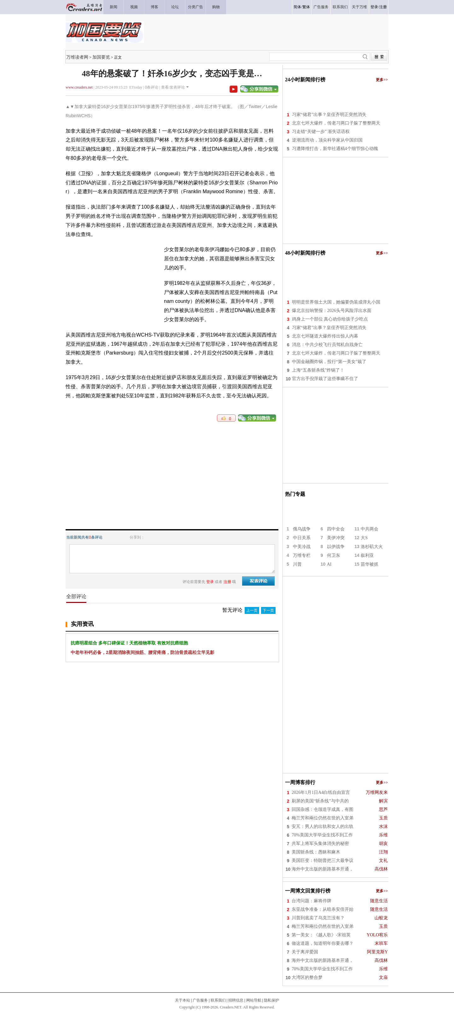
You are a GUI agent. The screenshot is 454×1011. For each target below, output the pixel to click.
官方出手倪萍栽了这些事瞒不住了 (325, 378)
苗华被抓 (369, 564)
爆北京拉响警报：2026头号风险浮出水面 (331, 310)
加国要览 (101, 57)
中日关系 (302, 537)
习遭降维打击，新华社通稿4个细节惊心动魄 (335, 148)
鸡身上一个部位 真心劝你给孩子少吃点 (330, 319)
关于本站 (182, 1000)
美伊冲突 (336, 537)
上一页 (252, 610)
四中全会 (336, 529)
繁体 (306, 7)
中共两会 (369, 529)
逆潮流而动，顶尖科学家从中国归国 (327, 140)
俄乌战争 (302, 529)
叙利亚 (367, 555)
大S (364, 537)
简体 (297, 7)
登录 (374, 7)
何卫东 (333, 555)
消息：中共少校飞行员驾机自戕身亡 (327, 344)
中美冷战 (302, 546)
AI (329, 564)
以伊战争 (336, 546)
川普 (297, 564)
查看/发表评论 (173, 87)
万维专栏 (302, 555)
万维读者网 (77, 57)
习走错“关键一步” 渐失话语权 (321, 131)
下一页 (268, 610)
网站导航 (253, 1000)
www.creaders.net (79, 87)
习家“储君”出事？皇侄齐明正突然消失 (329, 114)
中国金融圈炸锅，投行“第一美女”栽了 (329, 361)
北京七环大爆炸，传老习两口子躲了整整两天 (336, 123)
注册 (383, 7)
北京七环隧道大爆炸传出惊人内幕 (325, 336)
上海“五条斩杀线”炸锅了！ (318, 370)
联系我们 (218, 1000)
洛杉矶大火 (372, 546)
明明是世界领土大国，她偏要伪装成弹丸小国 (336, 302)
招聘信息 (235, 1000)
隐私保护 (271, 1000)
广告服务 (200, 1000)
